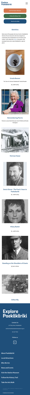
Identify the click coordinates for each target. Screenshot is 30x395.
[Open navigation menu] (27, 3)
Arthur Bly (15, 300)
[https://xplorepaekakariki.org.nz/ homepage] (13, 3)
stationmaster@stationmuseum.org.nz (15, 328)
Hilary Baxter (15, 227)
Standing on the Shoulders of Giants (15, 263)
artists (15, 39)
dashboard (12, 388)
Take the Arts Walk (15, 21)
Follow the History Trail (15, 16)
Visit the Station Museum (15, 10)
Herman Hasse (15, 156)
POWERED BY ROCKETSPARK (8, 393)
